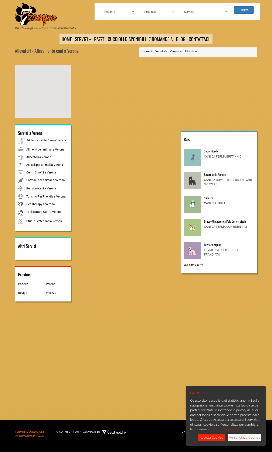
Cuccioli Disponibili (127, 39)
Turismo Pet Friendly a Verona (46, 196)
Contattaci (199, 39)
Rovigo (22, 292)
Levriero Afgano (212, 244)
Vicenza (51, 292)
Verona (50, 284)
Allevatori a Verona (38, 157)
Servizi (83, 39)
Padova (23, 284)
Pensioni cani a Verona (41, 188)
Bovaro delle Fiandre (215, 174)
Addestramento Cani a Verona (46, 140)
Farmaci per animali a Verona (45, 180)
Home (67, 39)
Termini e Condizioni (29, 431)
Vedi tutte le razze (193, 265)
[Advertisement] (219, 94)
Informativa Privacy (29, 436)
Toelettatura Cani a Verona (44, 211)
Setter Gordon (211, 151)
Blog (181, 39)
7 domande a (161, 39)
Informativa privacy (224, 429)
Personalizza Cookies (244, 437)
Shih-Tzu (208, 198)
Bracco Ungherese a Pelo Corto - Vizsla (225, 221)
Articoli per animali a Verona (44, 164)
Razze (99, 39)
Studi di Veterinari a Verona (44, 221)
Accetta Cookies (211, 437)
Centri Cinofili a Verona (41, 172)
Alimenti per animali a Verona (45, 149)
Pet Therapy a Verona (40, 204)
